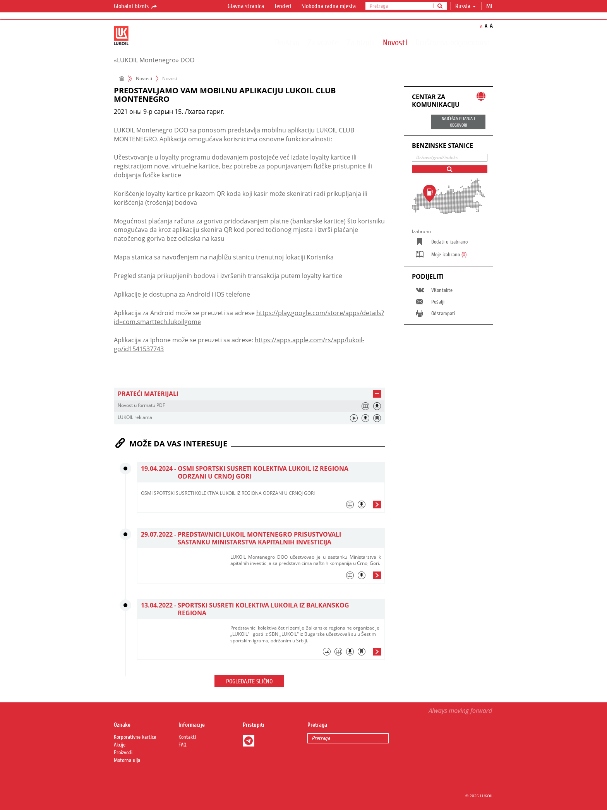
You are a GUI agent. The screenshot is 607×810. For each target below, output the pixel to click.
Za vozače (323, 42)
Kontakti (187, 737)
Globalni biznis (136, 6)
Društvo (287, 42)
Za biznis (361, 42)
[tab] (249, 394)
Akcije (119, 745)
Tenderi (282, 6)
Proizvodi (123, 753)
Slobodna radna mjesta (329, 6)
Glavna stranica (246, 6)
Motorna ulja (127, 760)
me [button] (490, 6)
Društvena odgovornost (452, 42)
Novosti (395, 42)
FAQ (182, 745)
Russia (465, 6)
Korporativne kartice (135, 737)
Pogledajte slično (249, 681)
